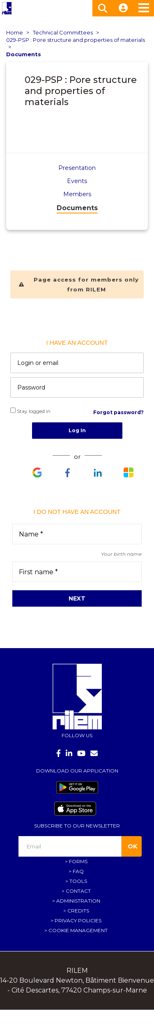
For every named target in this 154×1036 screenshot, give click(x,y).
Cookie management (78, 930)
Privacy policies (78, 920)
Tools (78, 881)
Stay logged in (30, 411)
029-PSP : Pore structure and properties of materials (75, 40)
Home (14, 32)
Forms (78, 861)
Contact (78, 891)
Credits (78, 911)
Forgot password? (118, 412)
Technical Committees (63, 32)
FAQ (78, 871)
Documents (23, 54)
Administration (78, 901)
